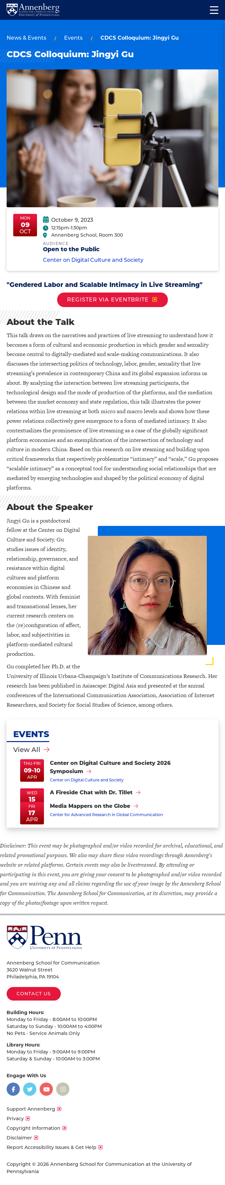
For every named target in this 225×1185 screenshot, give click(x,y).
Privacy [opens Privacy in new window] (15, 1119)
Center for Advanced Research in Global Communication (106, 814)
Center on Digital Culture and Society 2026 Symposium (110, 767)
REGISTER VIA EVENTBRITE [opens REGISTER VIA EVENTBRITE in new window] (108, 299)
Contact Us (34, 994)
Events (73, 38)
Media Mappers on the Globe (90, 806)
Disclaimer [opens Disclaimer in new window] (19, 1138)
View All (26, 750)
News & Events (26, 38)
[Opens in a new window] (13, 1089)
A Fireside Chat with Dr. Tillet (91, 792)
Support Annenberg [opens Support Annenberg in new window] (31, 1109)
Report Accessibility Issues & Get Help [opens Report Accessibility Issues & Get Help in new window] (51, 1147)
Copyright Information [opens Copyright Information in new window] (33, 1128)
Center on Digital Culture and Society (93, 266)
